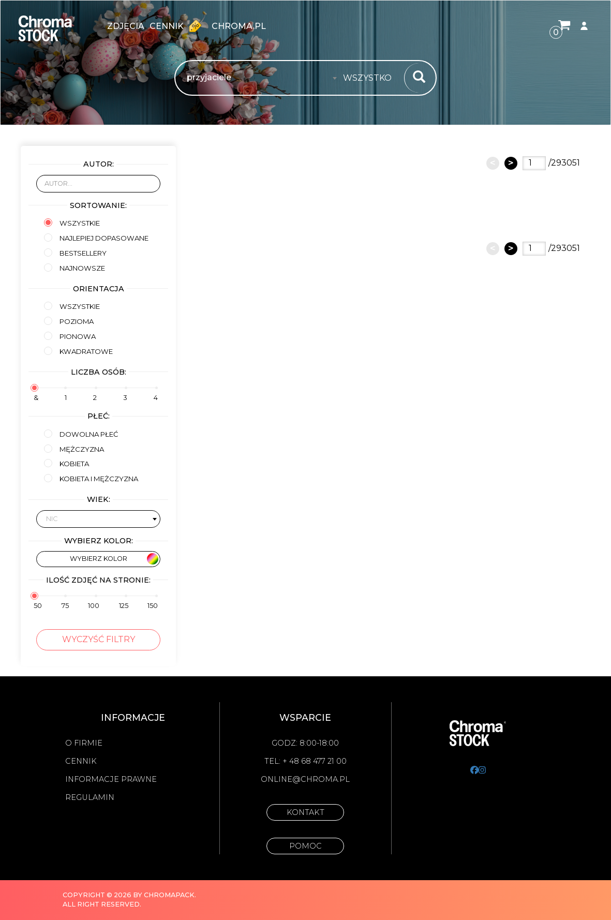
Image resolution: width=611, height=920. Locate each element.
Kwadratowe (78, 351)
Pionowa (70, 336)
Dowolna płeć (81, 433)
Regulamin (89, 797)
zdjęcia (125, 26)
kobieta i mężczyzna (91, 478)
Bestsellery (75, 252)
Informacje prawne (111, 779)
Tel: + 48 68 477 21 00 (305, 761)
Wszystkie (72, 222)
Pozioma (69, 321)
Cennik (178, 26)
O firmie (83, 743)
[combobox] (370, 78)
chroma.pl (239, 26)
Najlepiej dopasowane (96, 237)
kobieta (66, 463)
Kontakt (305, 812)
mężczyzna (74, 448)
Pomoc (305, 846)
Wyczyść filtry (98, 639)
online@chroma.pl (305, 779)
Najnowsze (74, 267)
